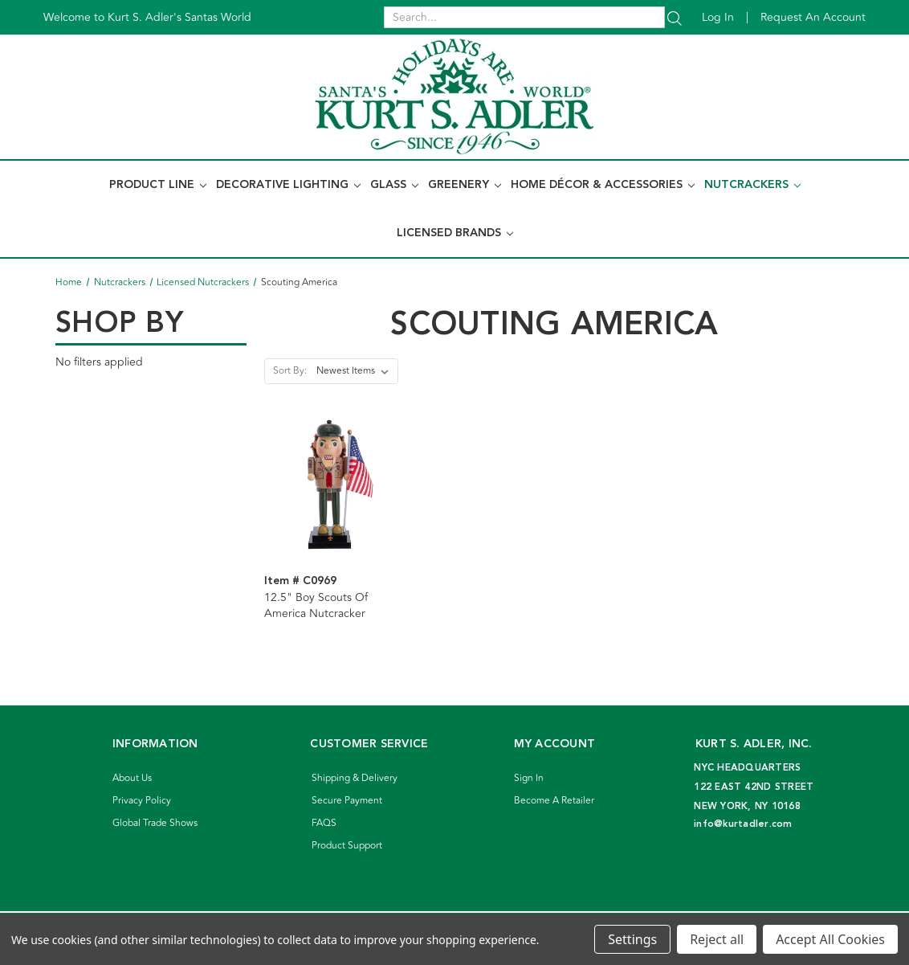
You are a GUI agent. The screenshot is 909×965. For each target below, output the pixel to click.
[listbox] (355, 371)
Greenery (464, 185)
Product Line (157, 185)
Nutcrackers (752, 185)
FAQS (324, 823)
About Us (132, 778)
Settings (632, 939)
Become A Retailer (554, 800)
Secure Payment (347, 800)
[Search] (674, 17)
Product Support (347, 845)
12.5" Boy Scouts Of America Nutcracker (316, 606)
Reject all (717, 939)
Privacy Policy (141, 800)
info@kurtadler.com (743, 824)
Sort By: (290, 370)
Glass (394, 185)
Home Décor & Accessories (603, 185)
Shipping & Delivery (354, 778)
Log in (718, 17)
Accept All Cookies (830, 939)
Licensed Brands (455, 233)
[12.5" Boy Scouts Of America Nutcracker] (330, 483)
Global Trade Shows (155, 823)
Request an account (813, 17)
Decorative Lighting (288, 185)
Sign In (529, 778)
